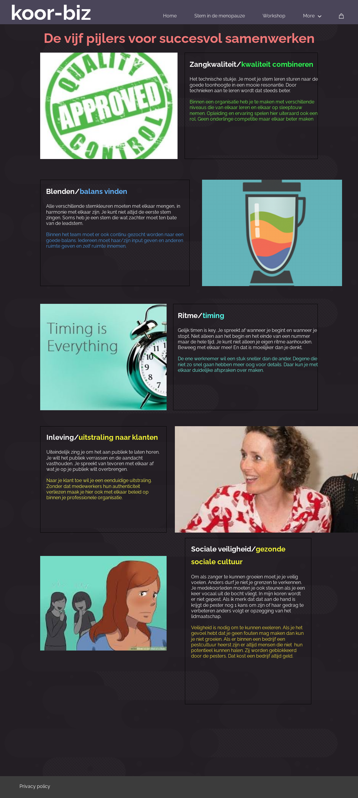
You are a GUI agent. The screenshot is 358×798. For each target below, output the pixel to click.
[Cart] (341, 15)
